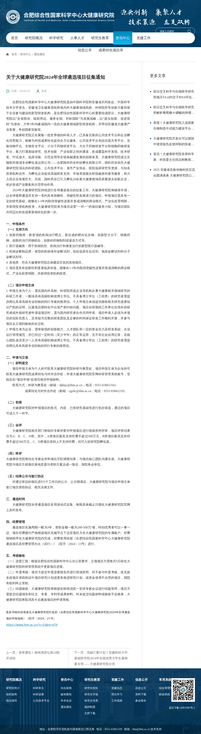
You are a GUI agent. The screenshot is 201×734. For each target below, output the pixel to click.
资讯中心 (123, 38)
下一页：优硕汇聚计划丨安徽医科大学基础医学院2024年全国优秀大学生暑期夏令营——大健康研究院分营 (101, 658)
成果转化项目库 (111, 50)
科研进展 (38, 694)
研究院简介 (13, 688)
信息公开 (85, 50)
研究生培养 (91, 700)
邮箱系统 (164, 694)
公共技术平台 (41, 700)
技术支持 (156, 729)
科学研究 (56, 38)
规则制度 (89, 707)
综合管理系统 (167, 688)
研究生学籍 (91, 694)
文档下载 (89, 713)
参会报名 (140, 700)
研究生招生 (91, 688)
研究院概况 (34, 38)
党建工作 (144, 38)
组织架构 (11, 694)
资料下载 (140, 694)
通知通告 (39, 54)
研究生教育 (100, 38)
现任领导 (11, 700)
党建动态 (116, 688)
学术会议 (66, 700)
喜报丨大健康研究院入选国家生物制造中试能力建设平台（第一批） (173, 126)
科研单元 (38, 688)
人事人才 (77, 38)
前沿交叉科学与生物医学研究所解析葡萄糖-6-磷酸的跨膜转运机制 (174, 111)
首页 (14, 38)
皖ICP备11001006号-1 (182, 707)
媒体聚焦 (66, 694)
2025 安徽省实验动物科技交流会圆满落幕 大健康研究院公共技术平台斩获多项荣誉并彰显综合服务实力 (174, 173)
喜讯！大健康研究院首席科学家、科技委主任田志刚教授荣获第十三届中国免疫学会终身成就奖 (173, 157)
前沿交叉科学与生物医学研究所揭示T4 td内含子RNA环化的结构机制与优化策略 (174, 95)
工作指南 (116, 700)
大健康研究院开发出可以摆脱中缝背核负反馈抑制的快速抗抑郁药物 (173, 142)
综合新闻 (66, 688)
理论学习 (116, 694)
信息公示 (140, 688)
